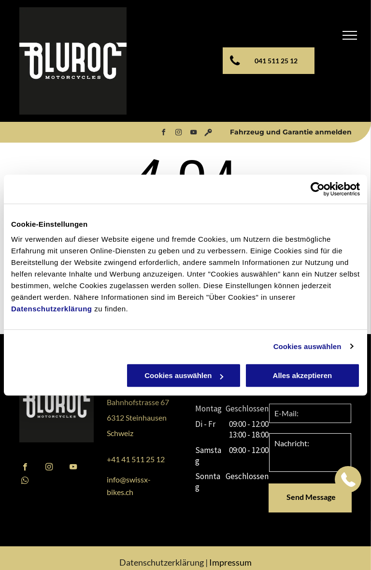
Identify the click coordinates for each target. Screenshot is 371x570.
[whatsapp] (24, 481)
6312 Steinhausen (137, 417)
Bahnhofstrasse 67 (138, 402)
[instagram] (178, 134)
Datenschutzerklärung (51, 309)
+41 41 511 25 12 (136, 459)
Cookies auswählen (307, 346)
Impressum (230, 562)
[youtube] (193, 134)
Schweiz (120, 433)
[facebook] (163, 134)
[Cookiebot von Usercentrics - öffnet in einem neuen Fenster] (317, 189)
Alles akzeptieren (302, 375)
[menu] (349, 35)
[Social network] (208, 134)
